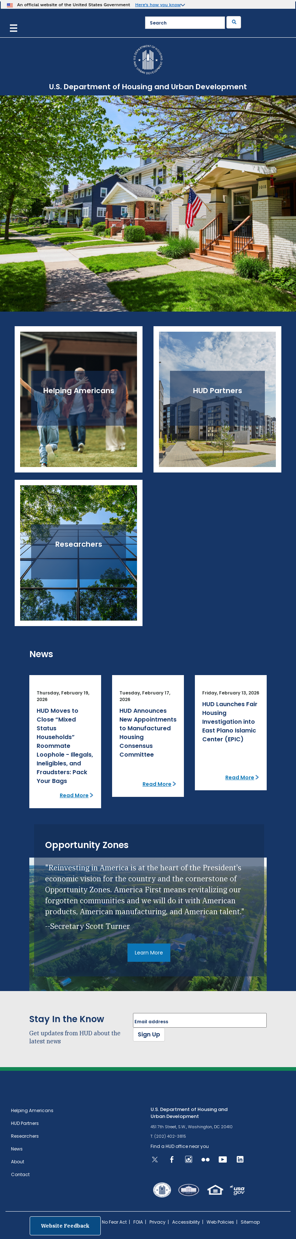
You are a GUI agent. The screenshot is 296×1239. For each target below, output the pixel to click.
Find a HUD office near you (180, 1146)
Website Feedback (65, 1226)
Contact (20, 1174)
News (17, 1149)
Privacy (157, 1222)
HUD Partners (25, 1123)
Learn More (149, 952)
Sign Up (149, 1034)
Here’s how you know (158, 4)
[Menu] (13, 27)
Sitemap (250, 1222)
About (17, 1162)
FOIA (138, 1222)
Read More (74, 795)
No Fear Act (114, 1222)
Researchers (25, 1136)
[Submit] (233, 22)
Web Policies (220, 1222)
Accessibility (186, 1222)
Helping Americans (32, 1110)
